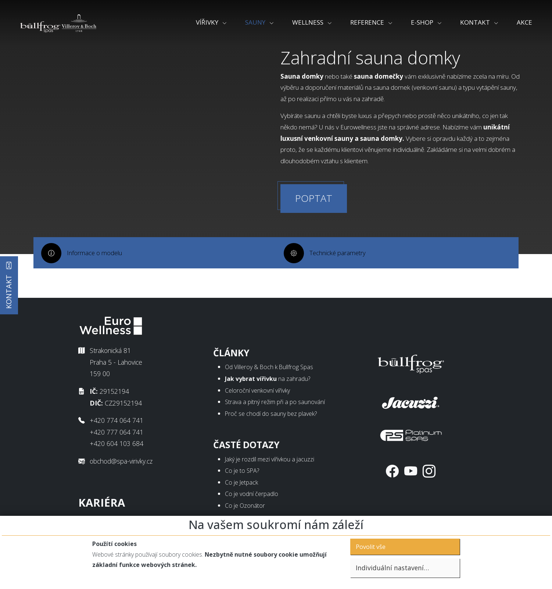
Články (231, 356)
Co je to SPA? (242, 474)
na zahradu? (267, 382)
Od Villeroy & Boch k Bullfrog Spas (269, 370)
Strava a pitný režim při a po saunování (275, 405)
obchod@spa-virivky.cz (121, 464)
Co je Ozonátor (245, 509)
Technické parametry (339, 273)
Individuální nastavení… (392, 567)
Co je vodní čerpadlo (251, 497)
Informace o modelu (96, 273)
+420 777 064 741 (116, 435)
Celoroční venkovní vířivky (257, 393)
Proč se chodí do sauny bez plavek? (271, 417)
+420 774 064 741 (116, 423)
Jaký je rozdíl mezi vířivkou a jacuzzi (269, 462)
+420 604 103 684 (116, 446)
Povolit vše (371, 547)
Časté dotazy (246, 448)
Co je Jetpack (241, 485)
